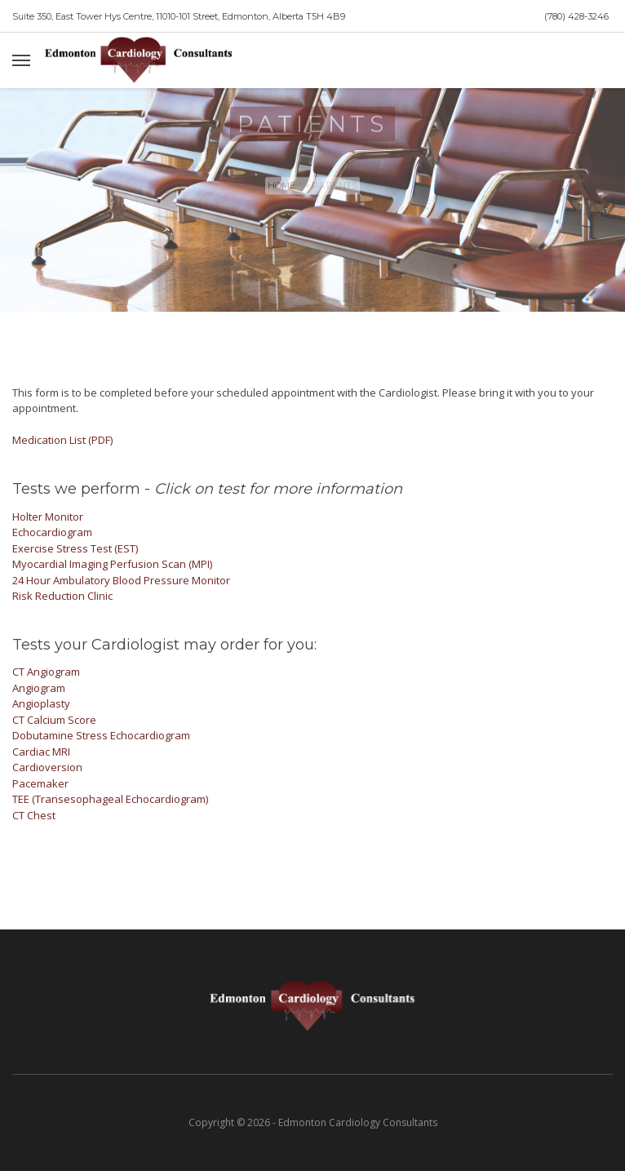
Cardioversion (47, 767)
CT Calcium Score (54, 719)
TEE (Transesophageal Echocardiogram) (110, 799)
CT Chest (33, 815)
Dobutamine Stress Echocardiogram (101, 735)
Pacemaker (40, 783)
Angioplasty (41, 703)
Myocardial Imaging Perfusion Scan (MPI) (112, 564)
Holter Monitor (47, 516)
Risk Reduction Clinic (62, 595)
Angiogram (38, 688)
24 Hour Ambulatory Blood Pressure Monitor (121, 580)
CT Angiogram (46, 671)
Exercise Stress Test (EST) (75, 548)
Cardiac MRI (41, 751)
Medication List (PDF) (62, 439)
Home (281, 189)
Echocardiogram (52, 532)
